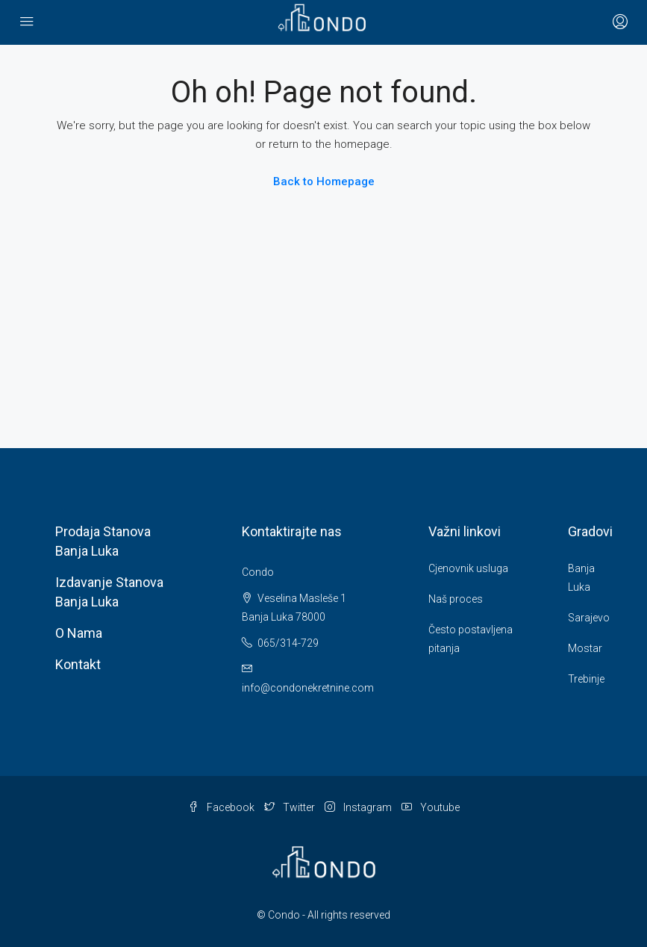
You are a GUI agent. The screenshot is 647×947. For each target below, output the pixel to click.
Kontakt (78, 664)
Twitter (290, 807)
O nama (78, 633)
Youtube (430, 807)
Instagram (359, 807)
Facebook (222, 807)
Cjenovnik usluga (468, 568)
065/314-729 (280, 643)
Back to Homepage (324, 181)
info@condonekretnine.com (308, 688)
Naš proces (455, 599)
